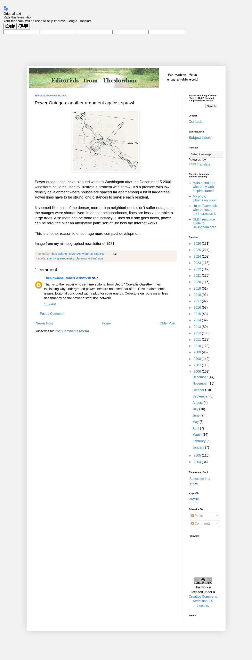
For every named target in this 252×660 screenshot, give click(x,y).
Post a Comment (52, 313)
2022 (198, 269)
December (201, 377)
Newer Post (44, 323)
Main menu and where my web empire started (204, 186)
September (201, 396)
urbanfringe (95, 258)
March (198, 434)
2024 (198, 256)
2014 (198, 320)
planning (81, 258)
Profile (194, 499)
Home (106, 323)
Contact (195, 122)
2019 (198, 288)
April (196, 428)
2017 (198, 301)
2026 (198, 243)
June (197, 415)
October (199, 390)
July (196, 409)
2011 (198, 339)
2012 (198, 333)
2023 (198, 263)
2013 (198, 327)
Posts (197, 515)
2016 (198, 307)
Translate (199, 164)
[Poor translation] (23, 26)
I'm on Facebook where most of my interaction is (205, 209)
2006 (198, 371)
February (199, 441)
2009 (198, 352)
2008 (198, 359)
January (199, 447)
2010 (198, 346)
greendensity (65, 258)
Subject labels (200, 138)
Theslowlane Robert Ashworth (67, 278)
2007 (198, 365)
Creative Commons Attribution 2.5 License (203, 601)
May (196, 422)
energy (51, 258)
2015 (198, 314)
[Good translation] (10, 26)
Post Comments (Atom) (72, 331)
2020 (198, 282)
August (198, 402)
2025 (198, 250)
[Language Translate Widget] (209, 154)
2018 (198, 295)
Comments (201, 523)
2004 (198, 462)
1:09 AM (50, 304)
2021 (198, 275)
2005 (198, 455)
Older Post (167, 323)
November (201, 383)
